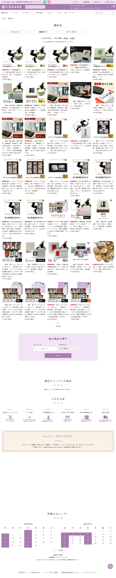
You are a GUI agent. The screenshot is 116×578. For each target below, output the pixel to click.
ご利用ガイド (97, 2)
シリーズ (14, 12)
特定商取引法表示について (69, 551)
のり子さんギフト (15, 32)
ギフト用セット (26, 12)
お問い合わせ (110, 2)
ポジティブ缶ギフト (71, 32)
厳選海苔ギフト (43, 32)
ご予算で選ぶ (39, 12)
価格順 (65, 38)
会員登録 (86, 2)
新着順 (72, 38)
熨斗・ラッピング (70, 12)
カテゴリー (62, 344)
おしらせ (59, 12)
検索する (58, 355)
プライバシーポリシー (88, 551)
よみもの (49, 12)
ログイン (76, 2)
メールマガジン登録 (50, 551)
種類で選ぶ (4, 12)
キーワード (37, 344)
